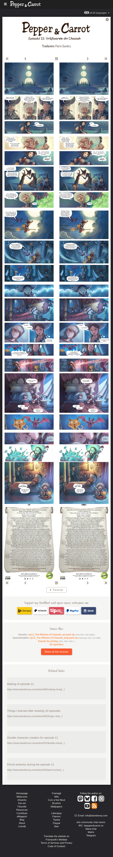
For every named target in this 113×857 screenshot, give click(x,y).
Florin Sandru (63, 46)
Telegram (91, 835)
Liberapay (56, 813)
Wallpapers (56, 806)
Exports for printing (56, 641)
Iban (56, 826)
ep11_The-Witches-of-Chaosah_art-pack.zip (62, 634)
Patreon (56, 816)
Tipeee (56, 820)
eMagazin (22, 816)
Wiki (56, 797)
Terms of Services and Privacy (56, 843)
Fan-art (22, 803)
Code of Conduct (56, 846)
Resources (22, 810)
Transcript (58, 590)
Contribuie (22, 813)
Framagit (56, 793)
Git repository (56, 644)
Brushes (56, 803)
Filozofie (22, 806)
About (22, 823)
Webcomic (21, 797)
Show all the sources (56, 651)
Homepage (22, 793)
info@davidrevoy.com (96, 815)
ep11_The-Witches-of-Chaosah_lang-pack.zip (65, 638)
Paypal (56, 823)
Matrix (91, 832)
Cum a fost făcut (56, 800)
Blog (22, 820)
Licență (22, 826)
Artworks (21, 800)
